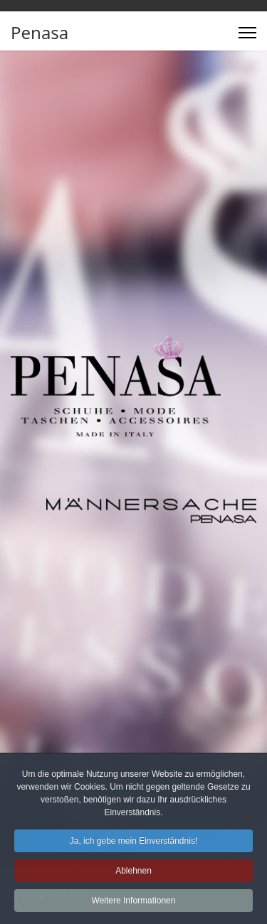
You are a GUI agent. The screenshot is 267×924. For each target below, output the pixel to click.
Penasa (39, 32)
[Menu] (247, 32)
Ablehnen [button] (133, 875)
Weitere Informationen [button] (134, 905)
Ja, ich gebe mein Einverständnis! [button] (133, 845)
